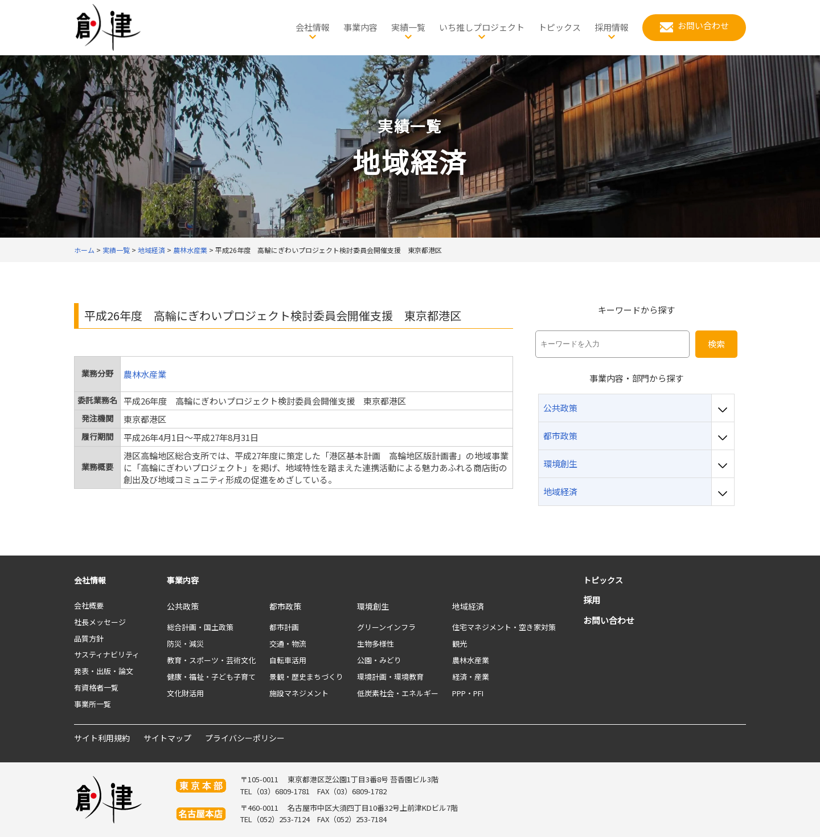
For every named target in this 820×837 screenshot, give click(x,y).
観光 (459, 643)
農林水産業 (145, 374)
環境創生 (373, 606)
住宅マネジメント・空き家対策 (504, 627)
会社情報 (90, 580)
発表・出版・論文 (103, 670)
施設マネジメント (299, 693)
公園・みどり (379, 660)
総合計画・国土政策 (200, 627)
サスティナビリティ (107, 654)
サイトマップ (167, 738)
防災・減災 (185, 643)
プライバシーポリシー (245, 738)
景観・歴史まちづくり (306, 676)
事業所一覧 (92, 704)
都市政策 (285, 606)
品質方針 (89, 638)
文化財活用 (185, 693)
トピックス (603, 580)
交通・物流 (287, 643)
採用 (591, 600)
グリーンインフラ (386, 627)
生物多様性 (375, 643)
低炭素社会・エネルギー (397, 693)
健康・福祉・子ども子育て (211, 676)
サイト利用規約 (102, 738)
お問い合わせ (608, 620)
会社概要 (89, 605)
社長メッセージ (100, 621)
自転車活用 (287, 660)
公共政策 (183, 606)
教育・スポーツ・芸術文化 (211, 660)
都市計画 (284, 627)
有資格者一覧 (96, 687)
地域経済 (468, 606)
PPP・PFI (467, 693)
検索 (716, 344)
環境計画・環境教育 (390, 676)
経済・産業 (470, 676)
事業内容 (183, 580)
